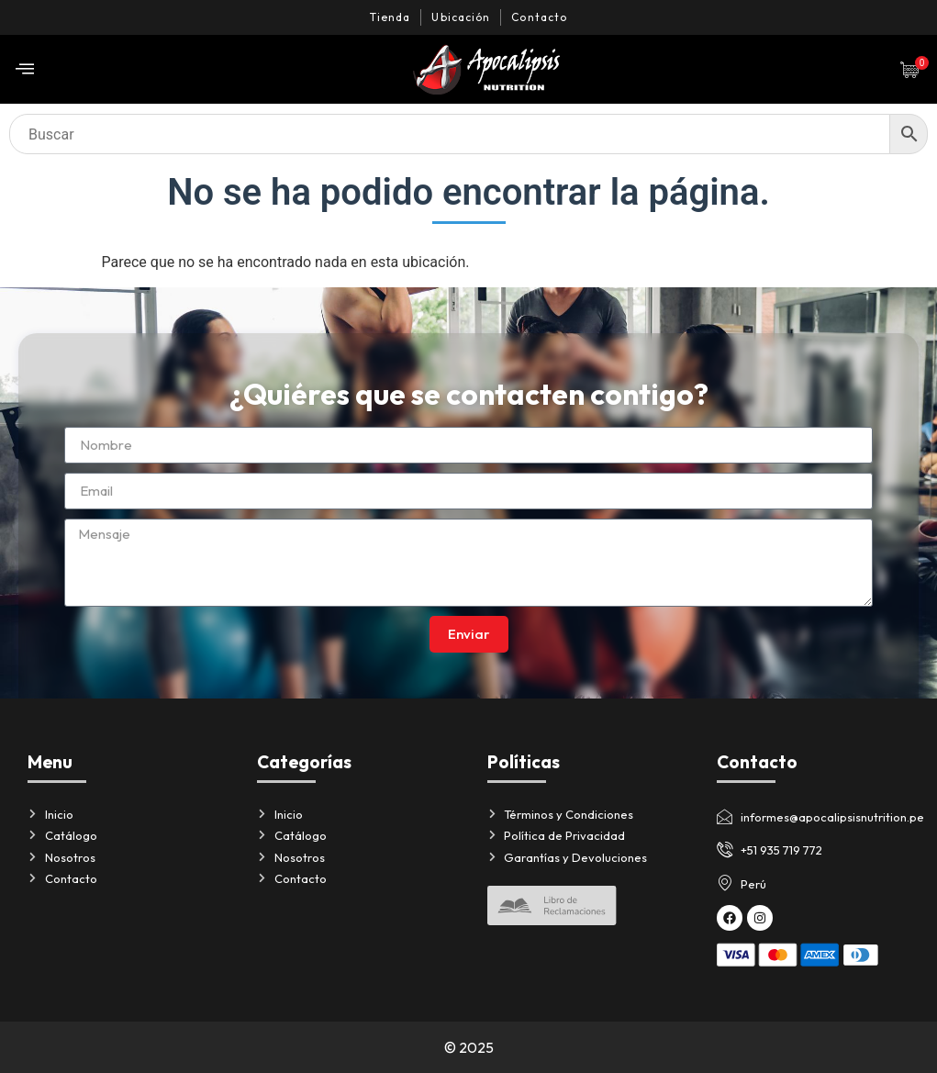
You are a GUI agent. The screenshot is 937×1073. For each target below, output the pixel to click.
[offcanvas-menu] (24, 69)
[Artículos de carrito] (914, 70)
